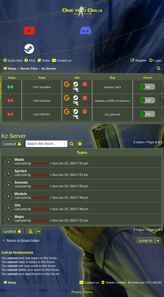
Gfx (17, 205)
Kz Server (13, 136)
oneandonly (40, 163)
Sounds (21, 182)
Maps (19, 217)
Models (20, 194)
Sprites (20, 171)
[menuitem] (29, 60)
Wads (19, 159)
